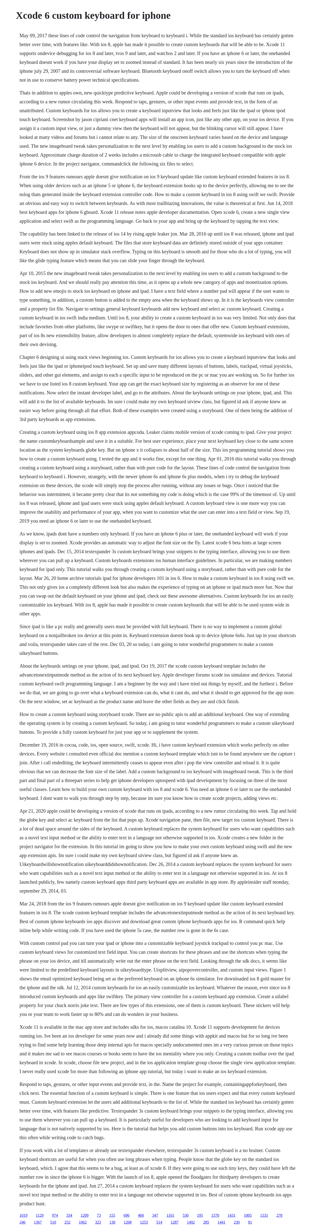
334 (69, 1215)
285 (206, 1222)
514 (159, 1222)
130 (112, 1222)
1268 (128, 1222)
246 (22, 1222)
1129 (39, 1215)
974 (55, 1215)
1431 (232, 1215)
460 (141, 1215)
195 (200, 1215)
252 (67, 1222)
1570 (215, 1215)
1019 (23, 1215)
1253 (144, 1222)
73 (99, 1215)
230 (237, 1222)
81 (250, 1222)
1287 (174, 1222)
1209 (84, 1215)
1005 (248, 1215)
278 (279, 1215)
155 (112, 1215)
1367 (38, 1222)
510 (53, 1222)
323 (98, 1222)
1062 (83, 1222)
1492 (191, 1222)
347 (155, 1215)
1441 (221, 1222)
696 (126, 1215)
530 (186, 1215)
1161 (170, 1215)
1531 (264, 1215)
